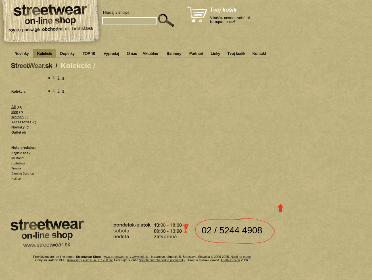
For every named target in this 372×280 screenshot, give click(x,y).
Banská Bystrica (22, 173)
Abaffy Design (230, 260)
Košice (16, 178)
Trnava (16, 168)
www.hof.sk (140, 256)
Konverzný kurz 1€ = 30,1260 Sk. (90, 260)
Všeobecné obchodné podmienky (162, 260)
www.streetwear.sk (116, 256)
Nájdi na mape (241, 256)
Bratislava (18, 163)
